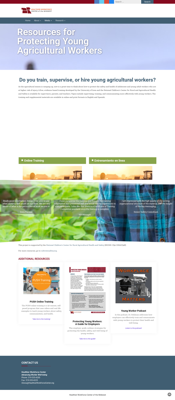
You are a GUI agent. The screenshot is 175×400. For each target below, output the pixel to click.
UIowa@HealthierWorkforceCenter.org (37, 383)
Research (60, 20)
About (37, 20)
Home (27, 20)
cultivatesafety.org (49, 251)
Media (48, 20)
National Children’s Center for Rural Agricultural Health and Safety (75, 245)
